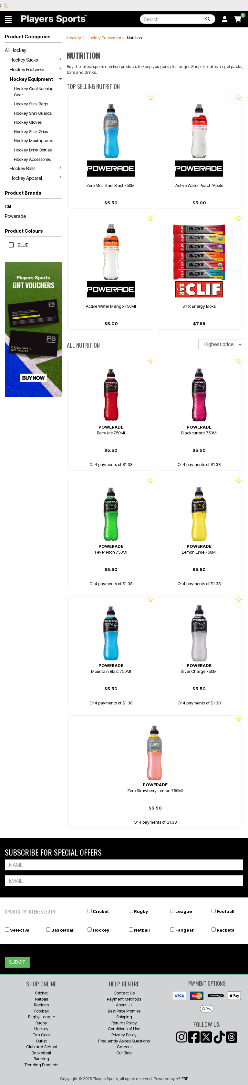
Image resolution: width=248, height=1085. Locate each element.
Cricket (101, 911)
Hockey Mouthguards (34, 140)
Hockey (74, 37)
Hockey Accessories (32, 159)
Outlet (41, 1040)
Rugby (141, 911)
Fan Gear (41, 1034)
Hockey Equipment (35, 79)
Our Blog (124, 1052)
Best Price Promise (124, 1010)
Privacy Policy (124, 1034)
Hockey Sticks (35, 60)
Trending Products (41, 1064)
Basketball (63, 930)
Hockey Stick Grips (31, 131)
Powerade (15, 216)
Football (225, 911)
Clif (8, 206)
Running (41, 1058)
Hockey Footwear (35, 69)
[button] (8, 19)
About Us (124, 1004)
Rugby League (41, 1016)
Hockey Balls (35, 168)
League (183, 911)
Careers (124, 1046)
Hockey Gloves (28, 122)
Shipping (124, 1016)
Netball (142, 930)
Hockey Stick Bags (31, 103)
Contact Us (124, 992)
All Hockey (15, 50)
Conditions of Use (124, 1028)
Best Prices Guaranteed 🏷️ (41, 6)
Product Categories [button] (28, 36)
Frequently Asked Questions (124, 1040)
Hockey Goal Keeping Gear (34, 91)
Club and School (41, 1046)
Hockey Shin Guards (33, 113)
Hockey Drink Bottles (33, 149)
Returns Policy (124, 1022)
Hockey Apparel (35, 178)
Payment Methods (124, 999)
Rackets (225, 930)
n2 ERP (182, 1078)
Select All (20, 930)
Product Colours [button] (24, 231)
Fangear (184, 930)
